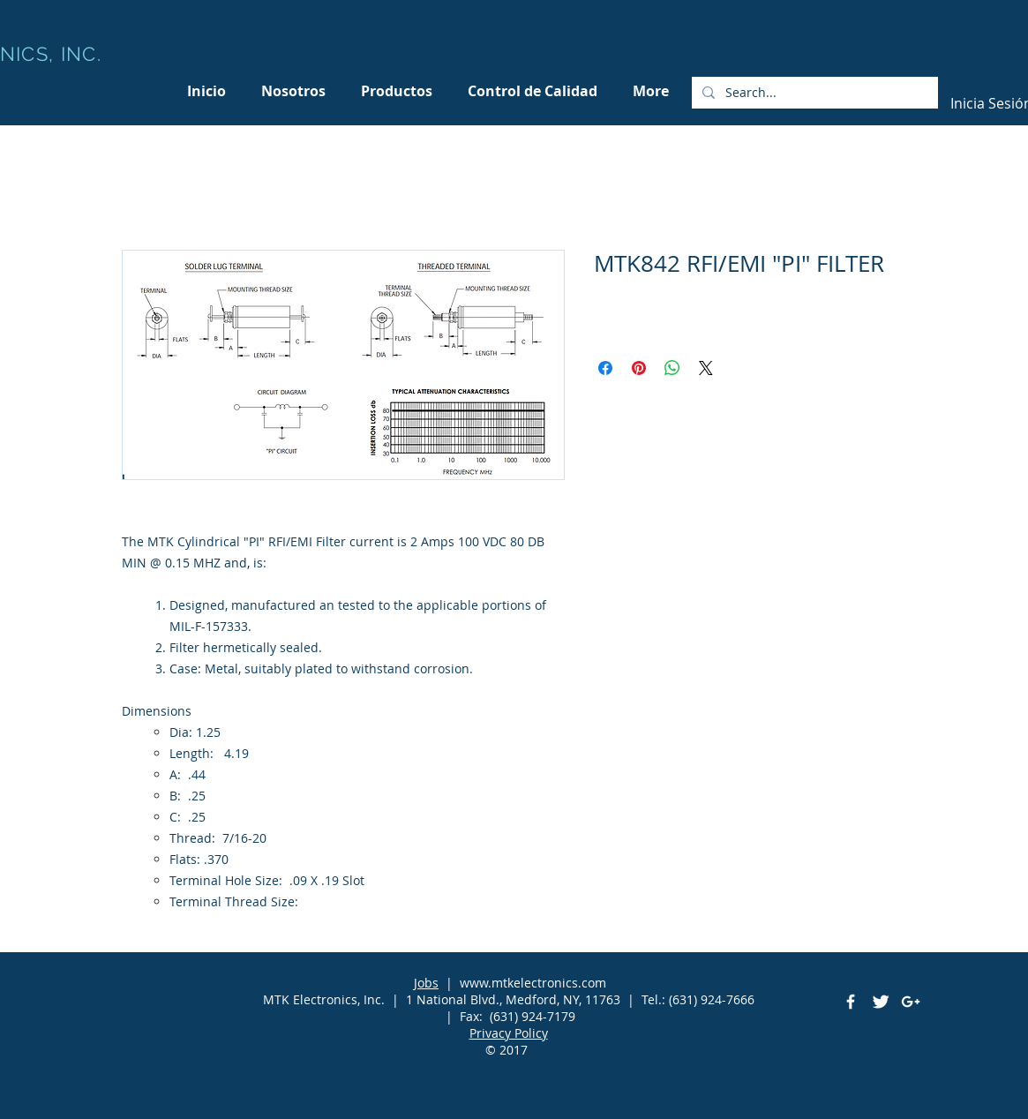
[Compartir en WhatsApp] (672, 368)
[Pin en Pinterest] (638, 368)
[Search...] (813, 93)
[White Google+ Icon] (910, 1001)
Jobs (426, 982)
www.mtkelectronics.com (533, 982)
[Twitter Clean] (880, 1001)
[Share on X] (706, 368)
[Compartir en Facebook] (605, 368)
